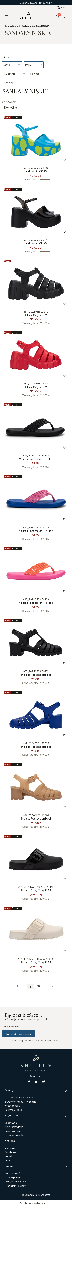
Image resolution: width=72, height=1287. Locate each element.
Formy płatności (13, 1109)
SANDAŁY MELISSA (40, 26)
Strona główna (11, 26)
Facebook (10, 1152)
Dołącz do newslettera (18, 1033)
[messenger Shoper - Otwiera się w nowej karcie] (36, 1081)
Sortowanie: (9, 101)
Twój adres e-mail (10, 1026)
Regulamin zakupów (15, 1185)
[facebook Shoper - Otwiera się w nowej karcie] (29, 1081)
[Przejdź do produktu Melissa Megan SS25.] (36, 283)
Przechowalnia (13, 1130)
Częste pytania (13, 1177)
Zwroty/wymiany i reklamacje (20, 1101)
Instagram (10, 1148)
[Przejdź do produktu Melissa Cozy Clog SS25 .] (36, 931)
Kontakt (9, 1156)
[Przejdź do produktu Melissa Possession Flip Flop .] (36, 427)
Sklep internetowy (32, 1203)
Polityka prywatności (16, 1181)
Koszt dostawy (13, 1105)
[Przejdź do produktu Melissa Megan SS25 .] (36, 355)
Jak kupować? (12, 1173)
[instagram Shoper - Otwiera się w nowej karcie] (43, 1081)
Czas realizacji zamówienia (19, 1097)
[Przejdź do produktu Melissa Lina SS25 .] (36, 140)
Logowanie (11, 1122)
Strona (21, 986)
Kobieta (25, 26)
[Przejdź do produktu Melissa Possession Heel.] (36, 715)
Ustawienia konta (14, 1135)
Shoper (44, 1194)
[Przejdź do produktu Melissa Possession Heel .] (36, 643)
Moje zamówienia (14, 1126)
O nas (8, 1160)
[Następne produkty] (44, 986)
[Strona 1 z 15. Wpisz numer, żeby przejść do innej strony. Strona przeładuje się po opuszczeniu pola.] (30, 986)
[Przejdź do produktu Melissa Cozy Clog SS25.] (36, 859)
